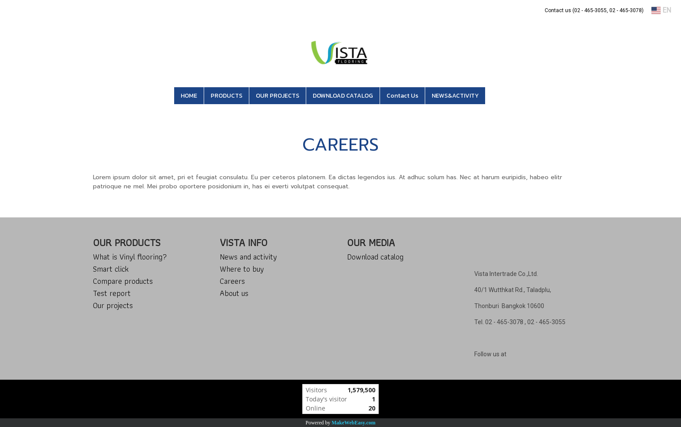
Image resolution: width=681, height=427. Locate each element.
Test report (112, 293)
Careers (232, 281)
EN (661, 10)
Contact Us (402, 95)
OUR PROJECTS (277, 95)
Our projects (113, 305)
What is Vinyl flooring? (130, 256)
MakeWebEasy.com (354, 423)
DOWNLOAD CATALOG (343, 95)
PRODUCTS (226, 95)
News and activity (248, 256)
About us (234, 293)
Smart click (111, 269)
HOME (189, 95)
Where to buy (242, 269)
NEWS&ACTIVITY (455, 95)
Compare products (123, 281)
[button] (498, 95)
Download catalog (375, 256)
